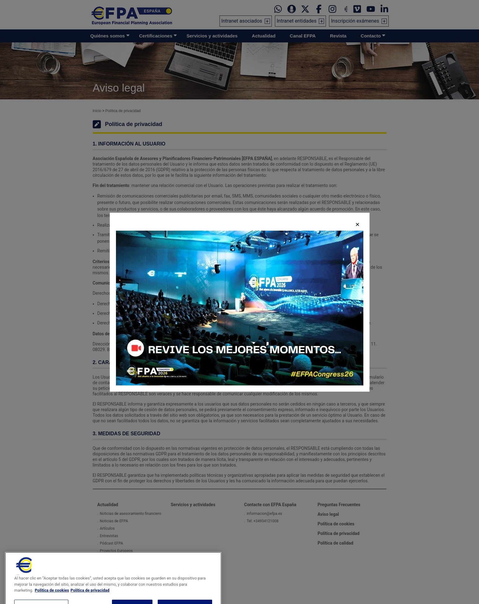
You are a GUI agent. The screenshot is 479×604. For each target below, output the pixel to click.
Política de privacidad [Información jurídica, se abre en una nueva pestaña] (90, 599)
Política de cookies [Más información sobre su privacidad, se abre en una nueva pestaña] (52, 599)
